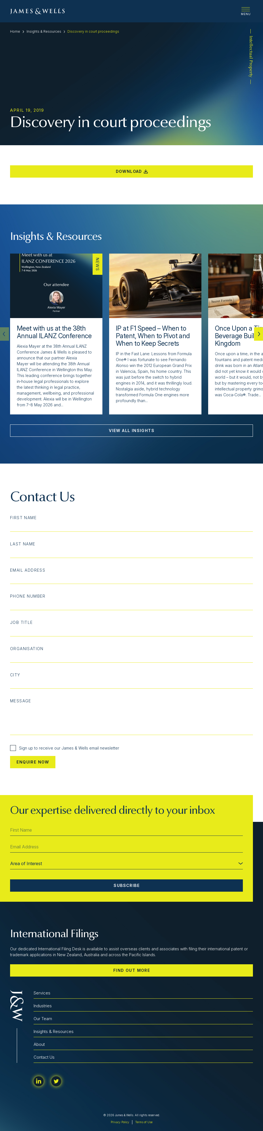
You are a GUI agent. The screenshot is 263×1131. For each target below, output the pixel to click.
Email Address (27, 570)
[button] (258, 334)
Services (42, 993)
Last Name (23, 544)
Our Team (43, 1018)
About (39, 1044)
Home (15, 31)
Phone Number (28, 596)
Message (20, 701)
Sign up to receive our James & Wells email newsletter (64, 748)
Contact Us (44, 1057)
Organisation (27, 648)
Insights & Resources (44, 31)
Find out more (131, 970)
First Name (23, 518)
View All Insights (131, 430)
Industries (43, 1005)
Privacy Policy (120, 1122)
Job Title (21, 622)
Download (132, 171)
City (15, 675)
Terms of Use (143, 1122)
